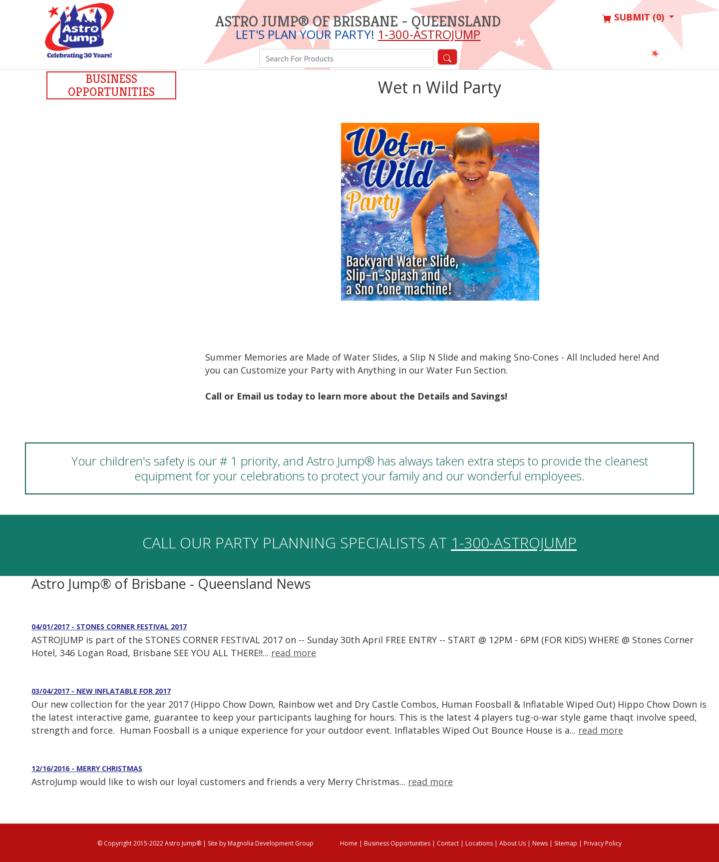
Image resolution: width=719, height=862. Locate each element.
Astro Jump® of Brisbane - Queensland (358, 21)
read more (293, 653)
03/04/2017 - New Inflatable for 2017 (101, 691)
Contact (448, 843)
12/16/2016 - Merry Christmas (86, 768)
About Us (512, 843)
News (540, 843)
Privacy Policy (603, 843)
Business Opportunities (111, 85)
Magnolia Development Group (271, 843)
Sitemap (565, 843)
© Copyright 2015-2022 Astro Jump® (149, 843)
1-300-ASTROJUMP (428, 34)
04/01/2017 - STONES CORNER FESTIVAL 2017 (109, 626)
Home (349, 843)
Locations (479, 843)
